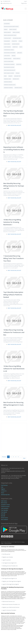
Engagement (7, 41)
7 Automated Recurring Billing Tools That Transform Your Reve (13, 258)
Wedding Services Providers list (10, 566)
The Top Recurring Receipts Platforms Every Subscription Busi (13, 113)
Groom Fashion (15, 44)
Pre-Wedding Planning (9, 64)
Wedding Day (16, 78)
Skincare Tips (17, 76)
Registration (24, 3)
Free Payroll (4, 512)
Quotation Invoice (5, 504)
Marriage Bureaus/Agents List (9, 578)
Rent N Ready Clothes (9, 73)
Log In (25, 1)
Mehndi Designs (7, 58)
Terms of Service (7, 543)
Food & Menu (7, 44)
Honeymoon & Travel (9, 49)
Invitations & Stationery (9, 52)
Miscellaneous (16, 58)
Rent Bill (3, 514)
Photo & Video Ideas (8, 61)
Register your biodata (7, 557)
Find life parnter (6, 554)
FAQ (2, 487)
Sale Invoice (4, 501)
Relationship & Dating (9, 67)
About (2, 492)
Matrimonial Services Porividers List (11, 604)
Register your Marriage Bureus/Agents (11, 581)
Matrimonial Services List (8, 601)
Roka (5, 76)
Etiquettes (14, 41)
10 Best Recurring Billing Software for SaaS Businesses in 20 (13, 368)
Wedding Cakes (7, 78)
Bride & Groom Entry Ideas (10, 35)
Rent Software (4, 519)
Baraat (5, 29)
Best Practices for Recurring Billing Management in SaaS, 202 (13, 404)
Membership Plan (5, 494)
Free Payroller (4, 510)
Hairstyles (15, 46)
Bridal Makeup (7, 32)
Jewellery (19, 52)
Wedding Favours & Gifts (9, 84)
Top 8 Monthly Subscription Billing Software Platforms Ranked (13, 294)
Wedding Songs (18, 87)
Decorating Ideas (17, 38)
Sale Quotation (4, 508)
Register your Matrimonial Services (10, 607)
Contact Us (3, 491)
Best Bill (3, 516)
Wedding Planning (8, 87)
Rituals (17, 73)
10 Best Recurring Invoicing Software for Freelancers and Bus (13, 332)
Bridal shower (16, 32)
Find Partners (4, 485)
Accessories (6, 23)
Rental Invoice (4, 517)
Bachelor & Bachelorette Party (11, 26)
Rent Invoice (4, 502)
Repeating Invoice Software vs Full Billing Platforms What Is (13, 149)
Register (3, 489)
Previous (4, 456)
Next (24, 458)
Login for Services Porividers (9, 610)
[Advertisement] (14, 437)
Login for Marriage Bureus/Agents (10, 584)
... (20, 456)
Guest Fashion (7, 46)
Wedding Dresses (8, 81)
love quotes (7, 55)
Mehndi (13, 55)
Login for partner (6, 560)
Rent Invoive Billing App (9, 70)
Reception (19, 64)
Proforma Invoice (5, 506)
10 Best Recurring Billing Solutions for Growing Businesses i (12, 222)
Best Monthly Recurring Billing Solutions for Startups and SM (13, 185)
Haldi (21, 46)
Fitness (20, 41)
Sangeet (10, 76)
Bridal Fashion (12, 29)
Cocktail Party (7, 38)
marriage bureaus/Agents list (9, 563)
